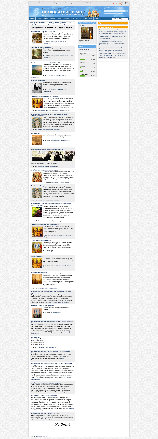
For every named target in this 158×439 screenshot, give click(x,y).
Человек (45, 18)
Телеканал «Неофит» (57, 182)
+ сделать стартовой (112, 4)
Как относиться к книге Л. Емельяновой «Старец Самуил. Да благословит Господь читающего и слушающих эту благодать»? (112, 55)
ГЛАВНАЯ (88, 3)
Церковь (39, 18)
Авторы (62, 3)
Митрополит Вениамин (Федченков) (48, 110)
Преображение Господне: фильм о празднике (44, 170)
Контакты (67, 3)
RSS (121, 3)
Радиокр (52, 18)
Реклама (51, 3)
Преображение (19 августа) (39, 272)
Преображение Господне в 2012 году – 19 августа (50, 24)
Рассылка (45, 3)
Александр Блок (55, 140)
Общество (66, 18)
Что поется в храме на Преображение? (42, 305)
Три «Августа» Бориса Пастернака (41, 47)
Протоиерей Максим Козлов (58, 41)
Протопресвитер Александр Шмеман (61, 265)
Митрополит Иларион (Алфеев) (61, 332)
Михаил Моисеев (43, 166)
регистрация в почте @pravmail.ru (113, 13)
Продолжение (47, 43)
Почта (40, 3)
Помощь (36, 3)
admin (62, 358)
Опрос (81, 46)
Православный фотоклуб (87, 23)
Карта (76, 3)
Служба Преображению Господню (41, 240)
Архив (72, 3)
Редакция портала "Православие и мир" (62, 56)
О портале (56, 3)
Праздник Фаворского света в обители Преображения (47, 149)
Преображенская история (38, 80)
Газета (31, 3)
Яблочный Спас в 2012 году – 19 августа (43, 31)
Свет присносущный (37, 256)
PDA (126, 3)
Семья (59, 18)
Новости (32, 18)
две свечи (87, 32)
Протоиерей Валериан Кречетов (54, 302)
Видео (90, 18)
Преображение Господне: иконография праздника (46, 383)
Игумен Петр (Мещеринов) (45, 129)
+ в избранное (121, 4)
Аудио (85, 18)
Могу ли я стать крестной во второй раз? (110, 50)
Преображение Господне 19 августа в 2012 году (45, 413)
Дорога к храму (42, 22)
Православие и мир (40, 436)
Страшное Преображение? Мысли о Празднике (45, 96)
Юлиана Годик (66, 377)
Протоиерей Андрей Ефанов (59, 89)
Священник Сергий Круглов (58, 75)
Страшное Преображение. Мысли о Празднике (45, 224)
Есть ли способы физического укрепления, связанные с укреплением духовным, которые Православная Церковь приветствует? (112, 43)
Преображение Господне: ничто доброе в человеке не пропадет (50, 186)
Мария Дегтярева (43, 288)
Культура (78, 18)
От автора (97, 18)
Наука (72, 18)
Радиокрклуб (81, 3)
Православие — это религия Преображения (44, 395)
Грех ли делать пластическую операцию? (110, 48)
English (115, 3)
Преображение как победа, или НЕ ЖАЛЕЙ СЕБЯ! (45, 63)
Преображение (35, 133)
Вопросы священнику (106, 27)
